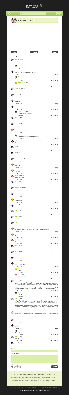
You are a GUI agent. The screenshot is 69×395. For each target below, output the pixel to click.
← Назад (14, 52)
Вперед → (55, 52)
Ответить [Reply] (17, 62)
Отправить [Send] (54, 366)
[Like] (21, 62)
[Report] (54, 62)
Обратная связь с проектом (45, 390)
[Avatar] (12, 366)
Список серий (34, 52)
